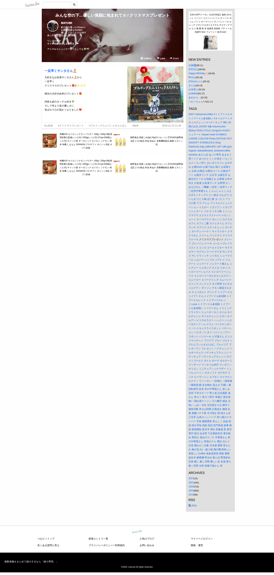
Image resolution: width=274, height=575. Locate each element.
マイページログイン (202, 538)
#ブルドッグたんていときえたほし (108, 125)
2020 (191, 486)
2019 (191, 490)
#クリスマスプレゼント (71, 125)
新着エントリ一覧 (98, 538)
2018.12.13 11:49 (171, 125)
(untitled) (193, 93)
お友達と (193, 89)
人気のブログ (147, 538)
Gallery (146, 58)
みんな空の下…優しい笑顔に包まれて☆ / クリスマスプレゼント (112, 15)
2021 (191, 482)
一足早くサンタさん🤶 (61, 71)
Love (161, 58)
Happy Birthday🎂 (198, 73)
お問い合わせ (147, 545)
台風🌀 (192, 65)
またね (192, 85)
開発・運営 (197, 545)
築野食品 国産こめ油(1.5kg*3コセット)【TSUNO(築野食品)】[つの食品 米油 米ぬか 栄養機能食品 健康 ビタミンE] (156, 141)
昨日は (192, 77)
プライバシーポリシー (101, 545)
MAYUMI (66, 23)
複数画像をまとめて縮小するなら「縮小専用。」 (31, 561)
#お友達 (48, 125)
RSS (193, 505)
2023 (191, 478)
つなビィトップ (46, 538)
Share (174, 58)
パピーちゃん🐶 (197, 101)
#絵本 (135, 125)
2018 (191, 494)
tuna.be (136, 531)
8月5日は (194, 69)
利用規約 (120, 545)
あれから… (195, 97)
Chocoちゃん (196, 81)
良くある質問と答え (48, 545)
